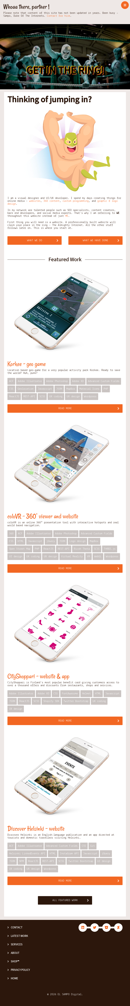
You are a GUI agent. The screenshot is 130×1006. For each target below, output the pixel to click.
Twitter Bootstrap (75, 701)
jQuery (50, 541)
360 (11, 533)
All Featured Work (65, 900)
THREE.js (109, 548)
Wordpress (90, 396)
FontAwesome (70, 693)
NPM (21, 861)
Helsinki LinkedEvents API (27, 853)
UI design (15, 556)
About (15, 953)
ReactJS (14, 396)
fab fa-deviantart (118, 927)
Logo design (77, 541)
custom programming (76, 201)
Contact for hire (58, 15)
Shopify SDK (51, 701)
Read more (65, 408)
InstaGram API (69, 853)
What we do (34, 240)
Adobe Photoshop (57, 381)
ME (66, 216)
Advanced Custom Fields (103, 381)
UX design (73, 396)
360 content (52, 201)
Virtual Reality (72, 556)
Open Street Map (19, 548)
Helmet (86, 693)
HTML (21, 541)
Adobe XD (78, 381)
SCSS (42, 396)
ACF (11, 381)
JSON (59, 388)
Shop (15, 961)
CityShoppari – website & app (38, 676)
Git (92, 845)
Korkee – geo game (26, 364)
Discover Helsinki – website (35, 828)
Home (14, 978)
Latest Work (19, 936)
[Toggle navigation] (125, 5)
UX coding (55, 396)
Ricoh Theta (82, 548)
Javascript (45, 388)
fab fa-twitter (94, 927)
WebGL (98, 556)
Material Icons (89, 388)
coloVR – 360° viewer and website (42, 516)
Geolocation (26, 388)
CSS (11, 388)
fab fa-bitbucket (106, 927)
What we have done (95, 240)
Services (17, 944)
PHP (106, 388)
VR (88, 556)
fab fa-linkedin (83, 927)
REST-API (29, 396)
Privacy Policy (20, 970)
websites (34, 201)
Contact (17, 927)
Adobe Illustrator (30, 381)
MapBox (70, 388)
